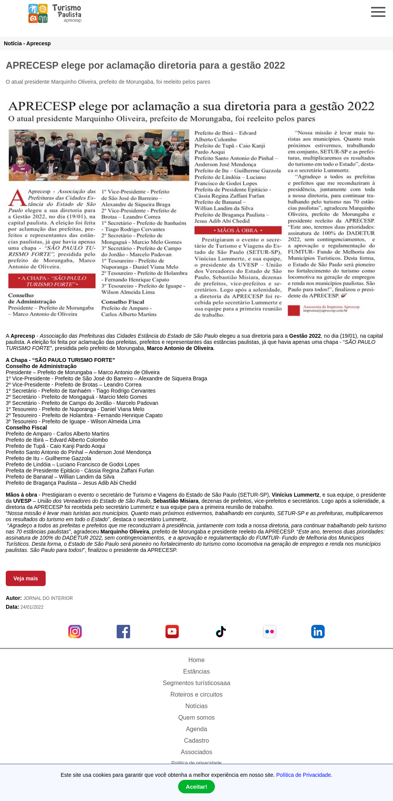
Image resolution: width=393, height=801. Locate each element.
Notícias (196, 706)
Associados (196, 752)
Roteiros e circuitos (196, 694)
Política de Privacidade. (304, 775)
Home (196, 660)
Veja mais (25, 578)
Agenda (196, 729)
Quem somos (196, 717)
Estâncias (196, 671)
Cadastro (196, 740)
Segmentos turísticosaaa (196, 683)
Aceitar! (196, 786)
